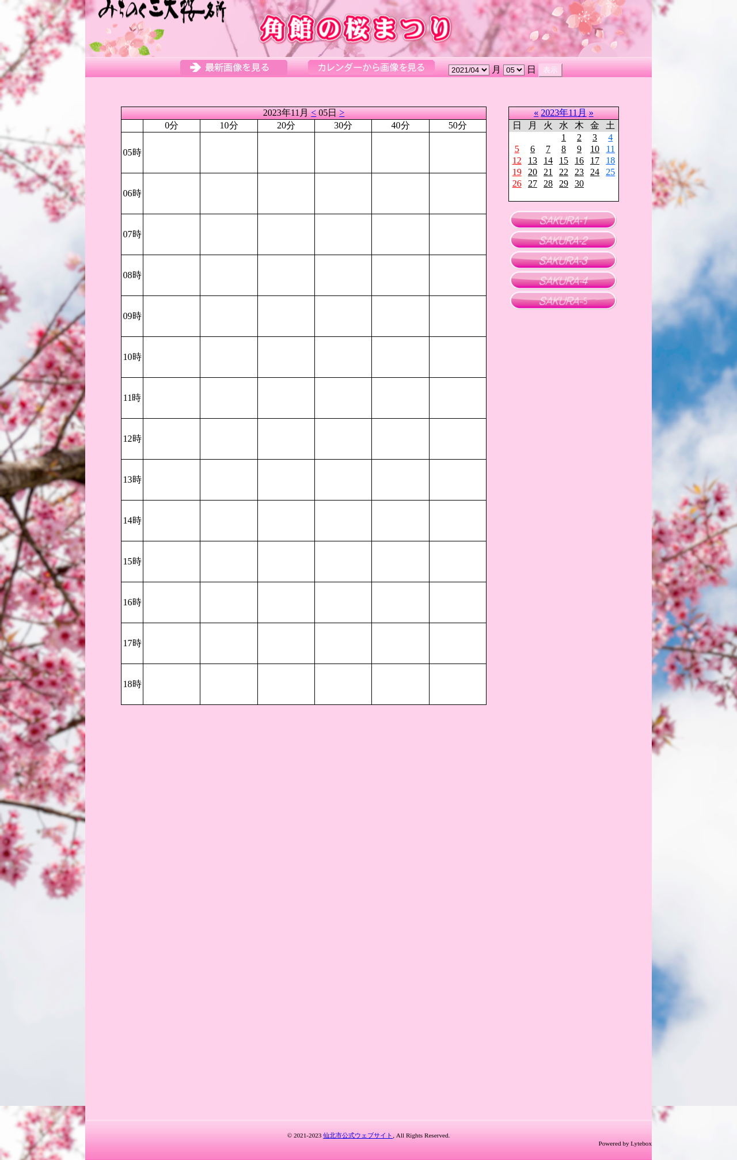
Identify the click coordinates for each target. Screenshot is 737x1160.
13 (532, 160)
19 (517, 172)
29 (563, 183)
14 (548, 160)
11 (610, 149)
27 (532, 183)
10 (594, 149)
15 (563, 160)
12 (517, 160)
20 (532, 172)
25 (610, 172)
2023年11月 (563, 112)
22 (563, 172)
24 (594, 172)
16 (579, 160)
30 (579, 183)
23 (579, 172)
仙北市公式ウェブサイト (358, 1135)
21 (548, 172)
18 (610, 160)
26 (517, 183)
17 (594, 160)
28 (548, 183)
